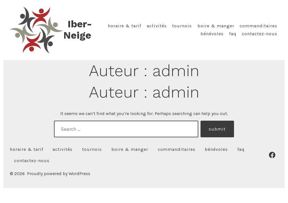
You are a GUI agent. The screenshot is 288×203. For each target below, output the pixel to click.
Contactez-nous (259, 33)
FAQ (233, 33)
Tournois (182, 25)
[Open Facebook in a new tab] (272, 155)
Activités (157, 25)
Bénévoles (212, 33)
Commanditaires (258, 25)
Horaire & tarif (124, 25)
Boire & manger (215, 25)
